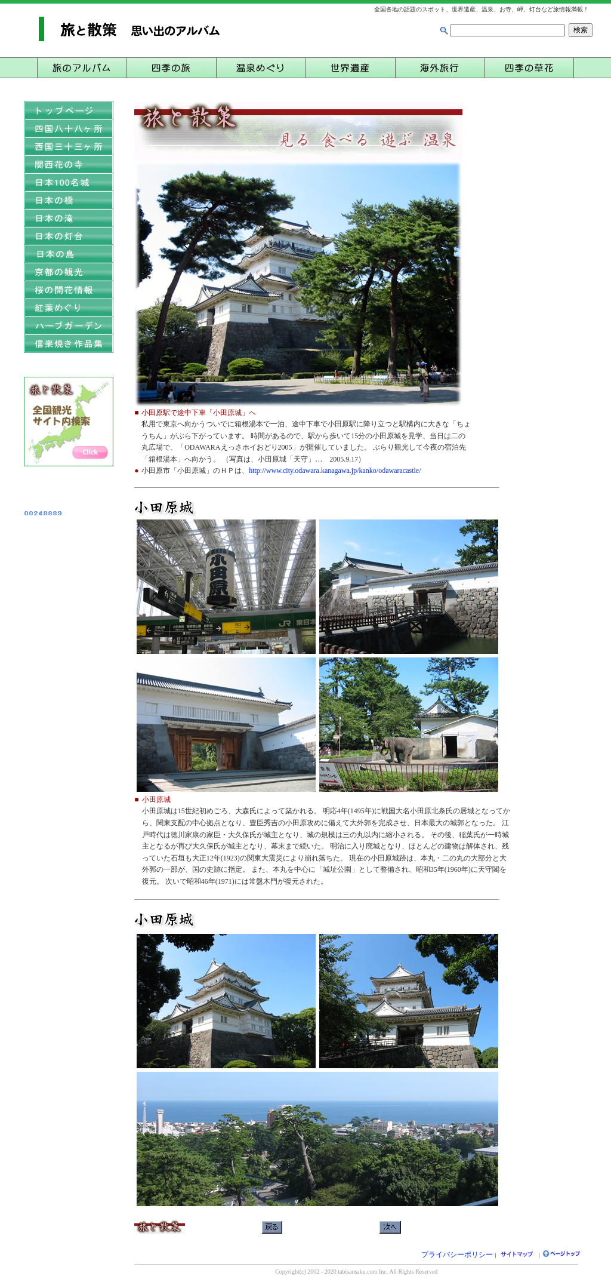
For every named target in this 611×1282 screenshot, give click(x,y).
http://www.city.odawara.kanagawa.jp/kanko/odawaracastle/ (335, 470)
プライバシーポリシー (457, 1254)
